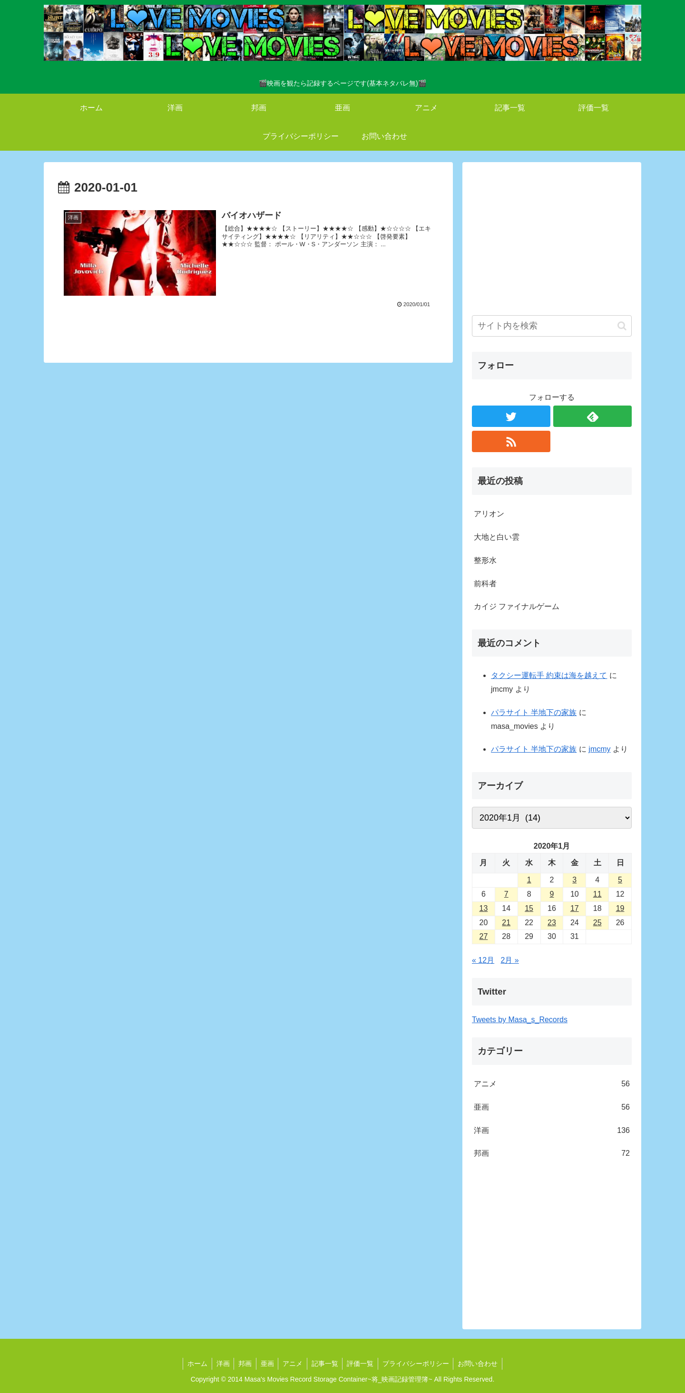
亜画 (552, 1107)
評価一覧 (362, 1363)
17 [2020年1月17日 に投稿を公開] (574, 908)
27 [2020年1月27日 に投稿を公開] (484, 936)
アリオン (489, 514)
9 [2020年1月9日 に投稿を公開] (552, 894)
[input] (552, 326)
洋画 (552, 1131)
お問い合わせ (482, 1363)
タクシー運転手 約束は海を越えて (549, 675)
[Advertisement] (552, 238)
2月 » (510, 960)
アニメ (552, 1084)
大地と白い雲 (496, 537)
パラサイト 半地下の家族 (534, 712)
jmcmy (599, 749)
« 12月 (483, 960)
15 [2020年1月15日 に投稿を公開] (529, 908)
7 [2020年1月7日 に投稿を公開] (506, 894)
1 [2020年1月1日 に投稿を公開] (529, 880)
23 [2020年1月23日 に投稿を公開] (552, 923)
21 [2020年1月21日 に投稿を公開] (506, 923)
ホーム (193, 1363)
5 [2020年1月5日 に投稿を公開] (620, 880)
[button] (622, 325)
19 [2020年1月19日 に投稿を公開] (620, 908)
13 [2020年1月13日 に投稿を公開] (484, 908)
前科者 (485, 584)
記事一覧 (326, 1363)
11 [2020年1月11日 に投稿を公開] (597, 894)
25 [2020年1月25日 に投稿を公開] (597, 923)
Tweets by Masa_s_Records (520, 1020)
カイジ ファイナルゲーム (516, 606)
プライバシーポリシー (419, 1363)
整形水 (485, 560)
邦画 (552, 1154)
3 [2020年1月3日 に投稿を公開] (574, 880)
